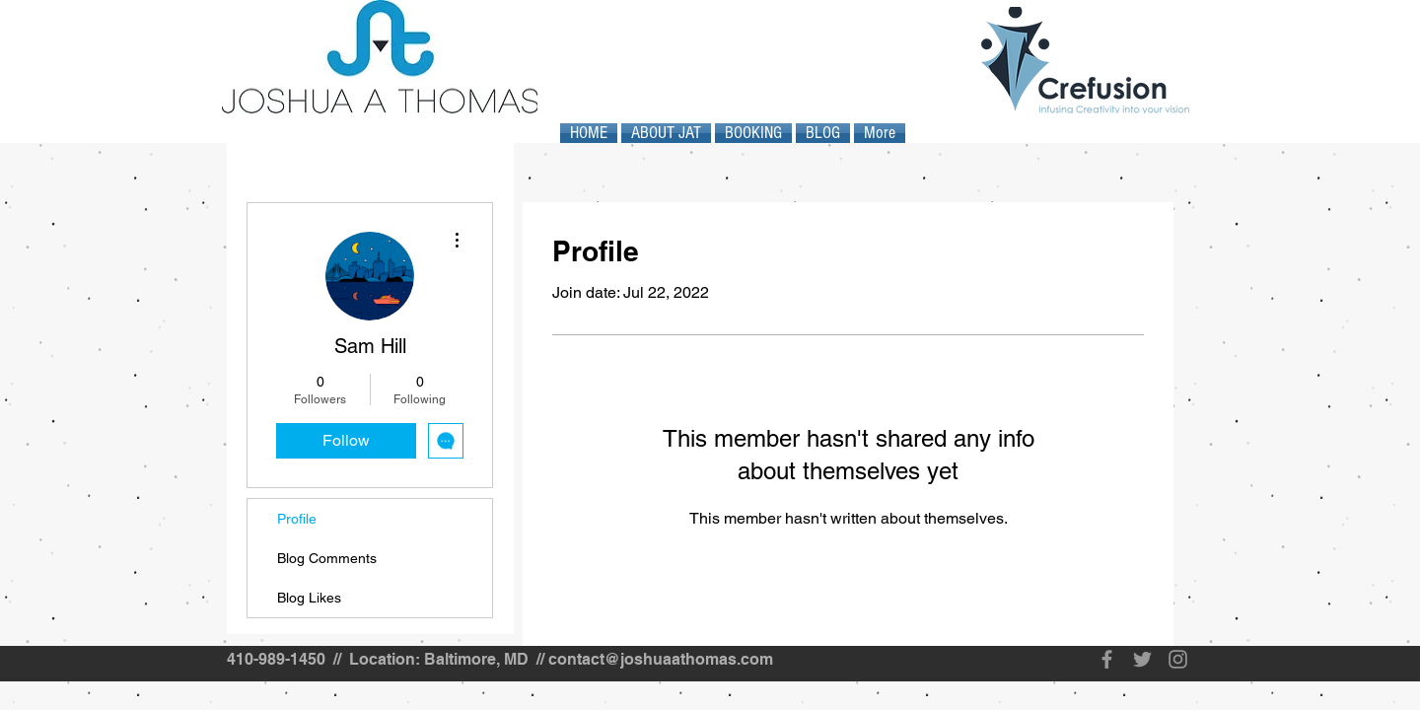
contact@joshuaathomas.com (660, 659)
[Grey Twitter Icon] (1142, 659)
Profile (297, 519)
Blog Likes (309, 597)
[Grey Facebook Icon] (1107, 659)
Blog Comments (327, 558)
